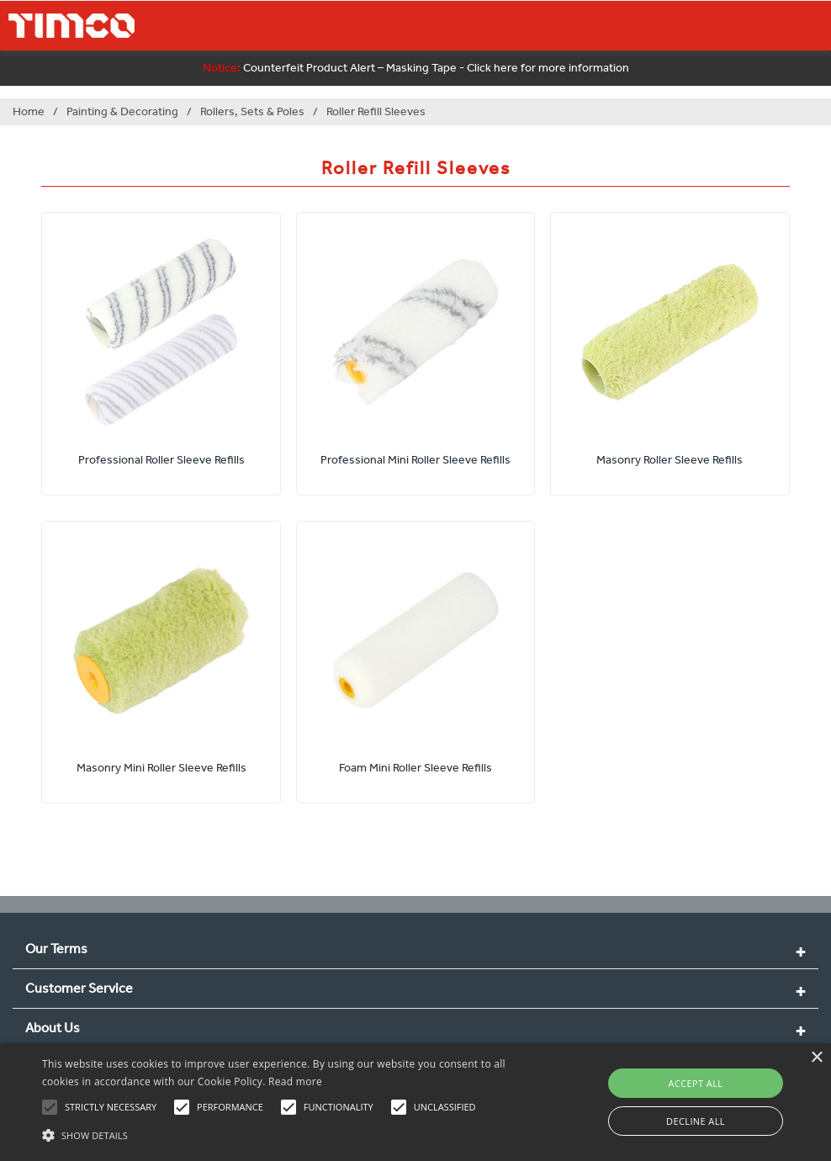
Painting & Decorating (122, 111)
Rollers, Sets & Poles (252, 111)
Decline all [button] (695, 1121)
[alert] (415, 1102)
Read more (295, 1081)
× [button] (816, 1058)
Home (29, 111)
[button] (284, 1133)
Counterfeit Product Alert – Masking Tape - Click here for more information (416, 68)
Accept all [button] (696, 1083)
